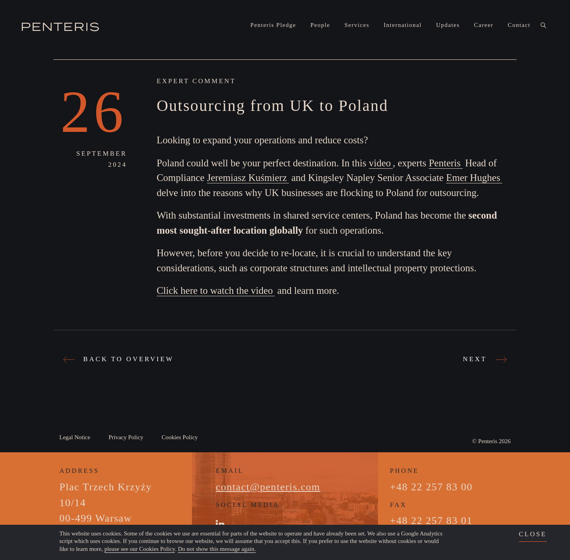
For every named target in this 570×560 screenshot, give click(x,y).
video (380, 163)
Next (484, 359)
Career (484, 25)
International (403, 25)
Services (356, 25)
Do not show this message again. (217, 549)
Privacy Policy (125, 437)
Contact (519, 25)
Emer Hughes (473, 177)
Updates (448, 25)
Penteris (445, 163)
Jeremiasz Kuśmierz (247, 177)
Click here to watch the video (215, 290)
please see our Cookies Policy (139, 549)
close (533, 534)
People (320, 25)
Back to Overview (119, 359)
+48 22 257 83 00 (431, 487)
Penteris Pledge (273, 25)
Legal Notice (74, 437)
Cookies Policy (180, 437)
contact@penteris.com (268, 487)
